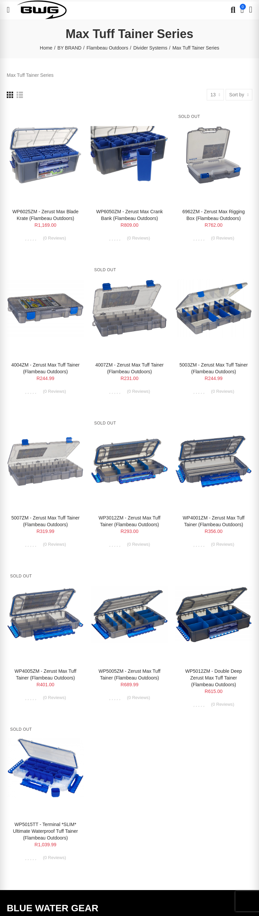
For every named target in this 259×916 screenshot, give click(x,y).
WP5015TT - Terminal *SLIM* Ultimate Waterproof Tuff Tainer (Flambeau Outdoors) (45, 831)
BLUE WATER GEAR (52, 908)
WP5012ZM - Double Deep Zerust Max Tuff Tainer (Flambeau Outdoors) (213, 677)
